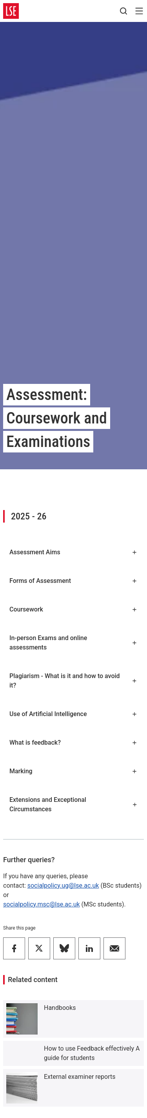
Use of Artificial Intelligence (73, 714)
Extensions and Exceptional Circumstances (73, 804)
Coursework (73, 609)
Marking (73, 771)
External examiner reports (80, 1076)
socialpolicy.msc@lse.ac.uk (41, 904)
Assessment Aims (73, 552)
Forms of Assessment (73, 580)
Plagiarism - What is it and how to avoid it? (73, 680)
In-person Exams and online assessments (73, 642)
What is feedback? (73, 742)
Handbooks (60, 1007)
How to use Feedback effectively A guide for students (92, 1053)
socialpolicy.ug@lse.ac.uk (63, 885)
